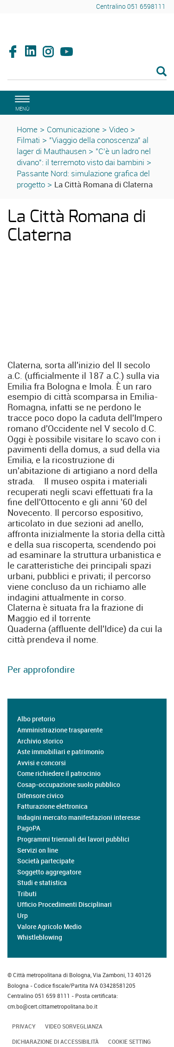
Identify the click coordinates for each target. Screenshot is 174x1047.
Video (118, 129)
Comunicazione (73, 129)
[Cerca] (87, 72)
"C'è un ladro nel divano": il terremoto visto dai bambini (84, 156)
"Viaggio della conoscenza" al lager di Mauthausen (82, 145)
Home (27, 129)
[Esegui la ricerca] (161, 72)
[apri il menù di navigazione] (20, 102)
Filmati (28, 140)
